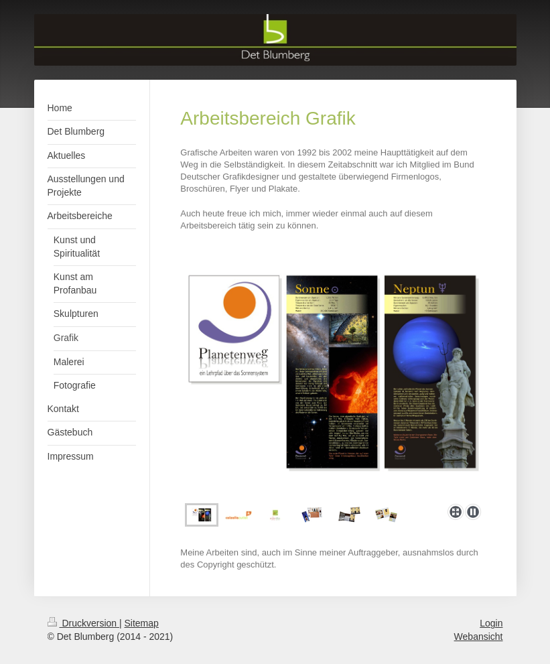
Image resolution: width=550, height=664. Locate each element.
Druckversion (83, 623)
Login (491, 623)
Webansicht (478, 636)
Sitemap (142, 623)
